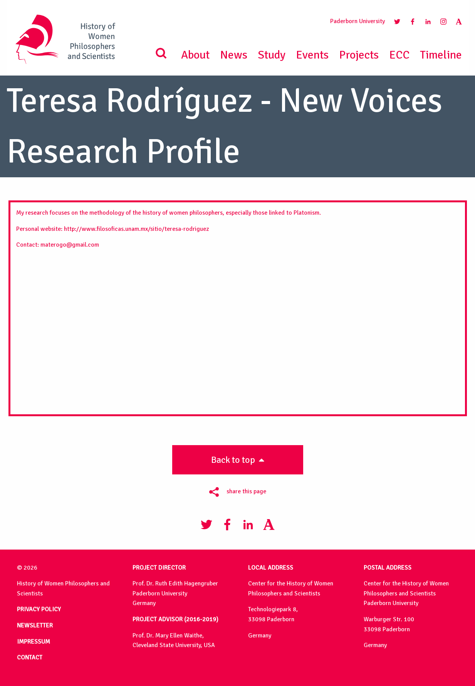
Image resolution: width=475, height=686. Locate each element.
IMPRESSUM (33, 642)
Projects (359, 55)
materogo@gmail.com (69, 245)
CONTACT (29, 657)
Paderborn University (357, 21)
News (233, 55)
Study (271, 55)
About (195, 55)
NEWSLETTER (35, 625)
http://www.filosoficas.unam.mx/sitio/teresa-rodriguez (136, 229)
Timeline (441, 55)
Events (312, 55)
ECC (399, 55)
